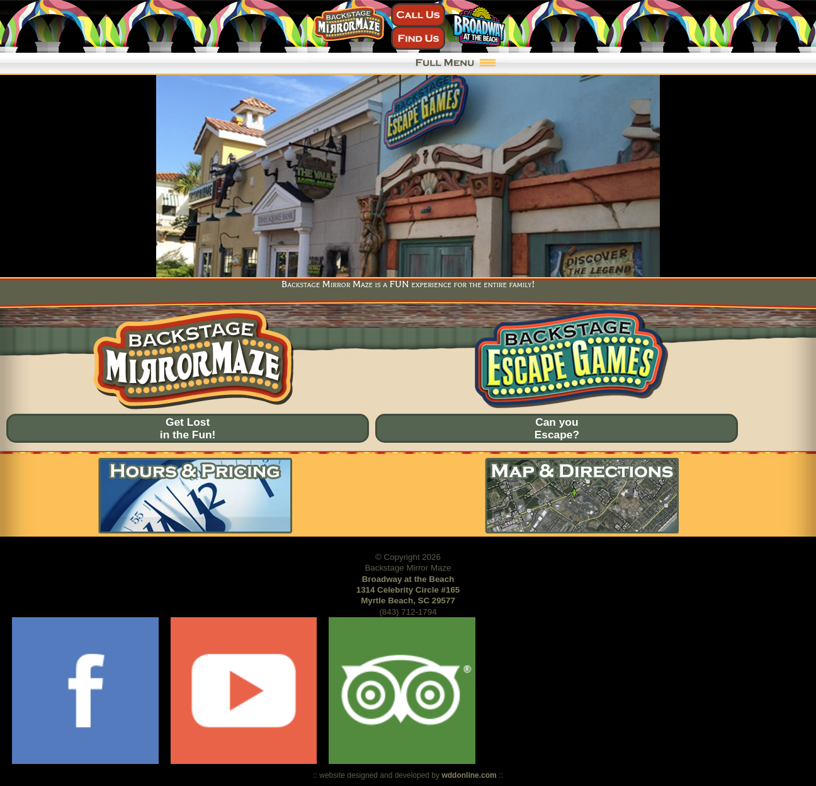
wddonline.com (468, 775)
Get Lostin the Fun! (188, 428)
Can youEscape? (557, 428)
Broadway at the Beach (408, 579)
